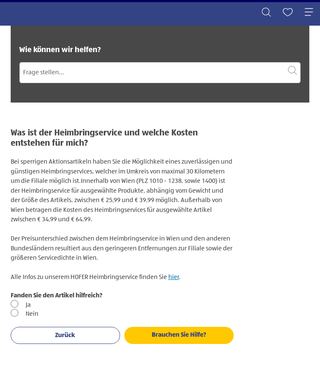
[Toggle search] (266, 12)
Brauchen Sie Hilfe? (179, 335)
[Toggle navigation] (309, 12)
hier (173, 277)
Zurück (65, 335)
